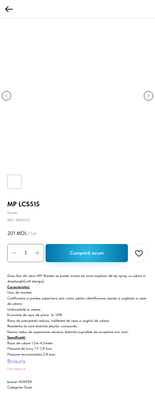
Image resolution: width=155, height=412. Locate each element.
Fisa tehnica (16, 368)
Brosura (16, 361)
